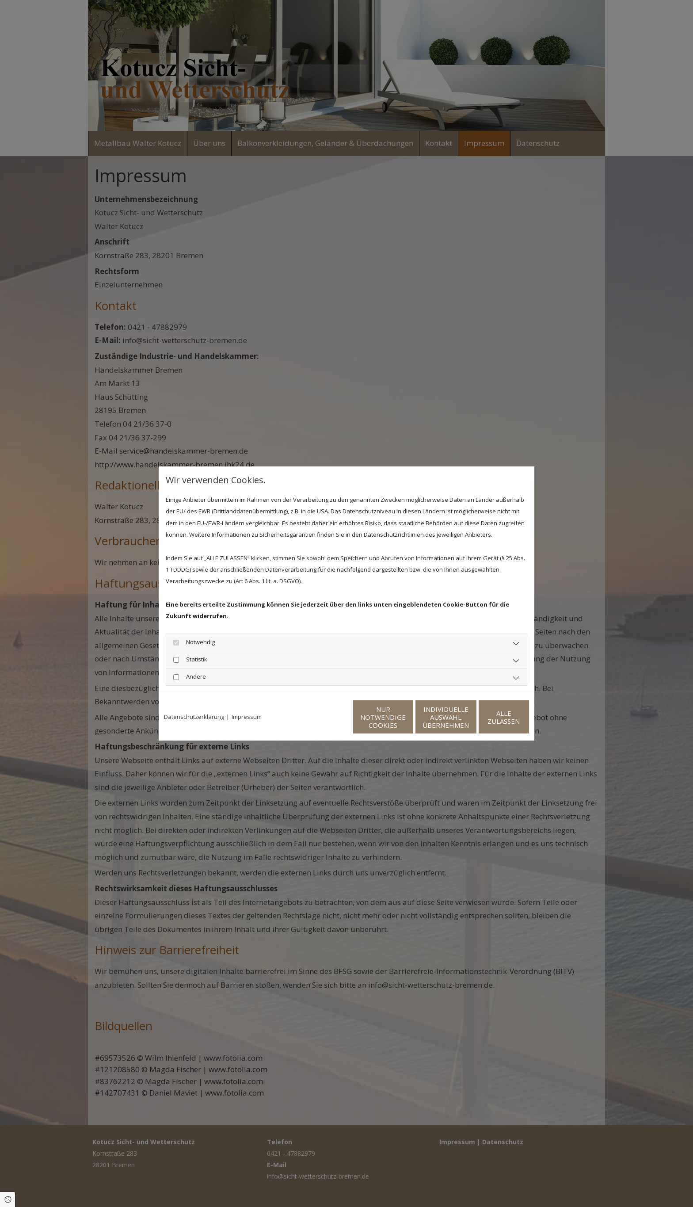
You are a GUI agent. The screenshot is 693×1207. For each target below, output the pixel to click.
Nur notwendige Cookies (320, 717)
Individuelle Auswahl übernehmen (404, 717)
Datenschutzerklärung (194, 717)
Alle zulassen (488, 717)
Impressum (247, 717)
